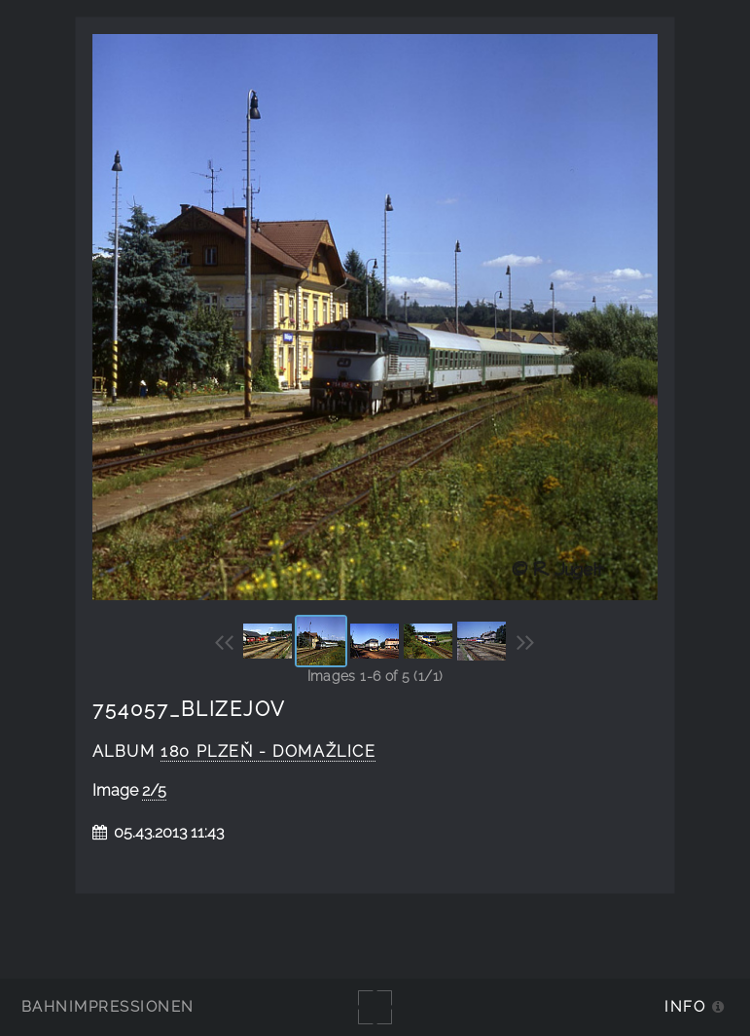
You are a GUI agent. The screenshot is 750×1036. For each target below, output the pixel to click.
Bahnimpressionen (107, 1006)
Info (684, 1006)
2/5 (154, 790)
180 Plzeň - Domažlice (268, 751)
